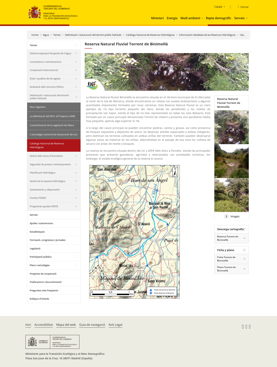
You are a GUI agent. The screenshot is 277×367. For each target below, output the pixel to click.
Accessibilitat (43, 325)
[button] (202, 18)
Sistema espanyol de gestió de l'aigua (50, 53)
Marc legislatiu (38, 107)
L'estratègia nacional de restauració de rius (53, 134)
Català (218, 6)
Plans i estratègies (40, 265)
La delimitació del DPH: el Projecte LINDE (52, 116)
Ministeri (157, 18)
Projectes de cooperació (43, 273)
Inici (28, 325)
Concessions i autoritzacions (45, 61)
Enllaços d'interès (39, 298)
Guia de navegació (92, 325)
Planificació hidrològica (42, 172)
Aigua (46, 35)
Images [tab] (232, 216)
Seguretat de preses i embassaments (50, 164)
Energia (172, 18)
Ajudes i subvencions (41, 223)
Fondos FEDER (38, 197)
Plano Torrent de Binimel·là (226, 269)
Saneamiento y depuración (45, 189)
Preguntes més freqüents (44, 290)
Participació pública (40, 256)
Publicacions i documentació (46, 282)
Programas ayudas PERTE (44, 206)
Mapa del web (66, 325)
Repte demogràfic (218, 18)
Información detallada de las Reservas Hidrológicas (207, 35)
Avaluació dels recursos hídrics (47, 86)
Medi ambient (190, 18)
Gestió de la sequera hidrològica (47, 181)
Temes (57, 35)
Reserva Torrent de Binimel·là (227, 238)
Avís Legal (115, 325)
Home (34, 35)
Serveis (239, 18)
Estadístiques (37, 231)
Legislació (35, 248)
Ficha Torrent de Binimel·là (226, 259)
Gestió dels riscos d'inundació (46, 156)
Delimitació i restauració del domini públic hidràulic (93, 35)
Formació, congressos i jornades (47, 240)
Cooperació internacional (44, 70)
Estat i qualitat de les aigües (45, 78)
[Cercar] (242, 7)
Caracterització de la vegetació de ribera (52, 125)
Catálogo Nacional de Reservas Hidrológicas (150, 35)
